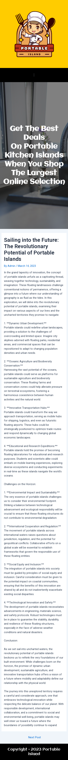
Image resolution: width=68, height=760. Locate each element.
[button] (34, 75)
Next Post (34, 737)
